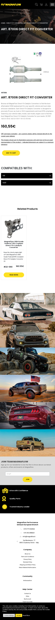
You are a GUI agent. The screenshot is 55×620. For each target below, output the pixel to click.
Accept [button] (19, 615)
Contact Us (27, 593)
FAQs (27, 596)
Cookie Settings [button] (9, 615)
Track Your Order (27, 601)
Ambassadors (27, 580)
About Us (27, 554)
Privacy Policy (27, 559)
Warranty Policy (27, 562)
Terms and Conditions (27, 556)
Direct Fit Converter (15, 23)
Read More (14, 275)
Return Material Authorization (27, 567)
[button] (11, 153)
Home (3, 23)
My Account (27, 599)
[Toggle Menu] (52, 4)
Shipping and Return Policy (27, 565)
